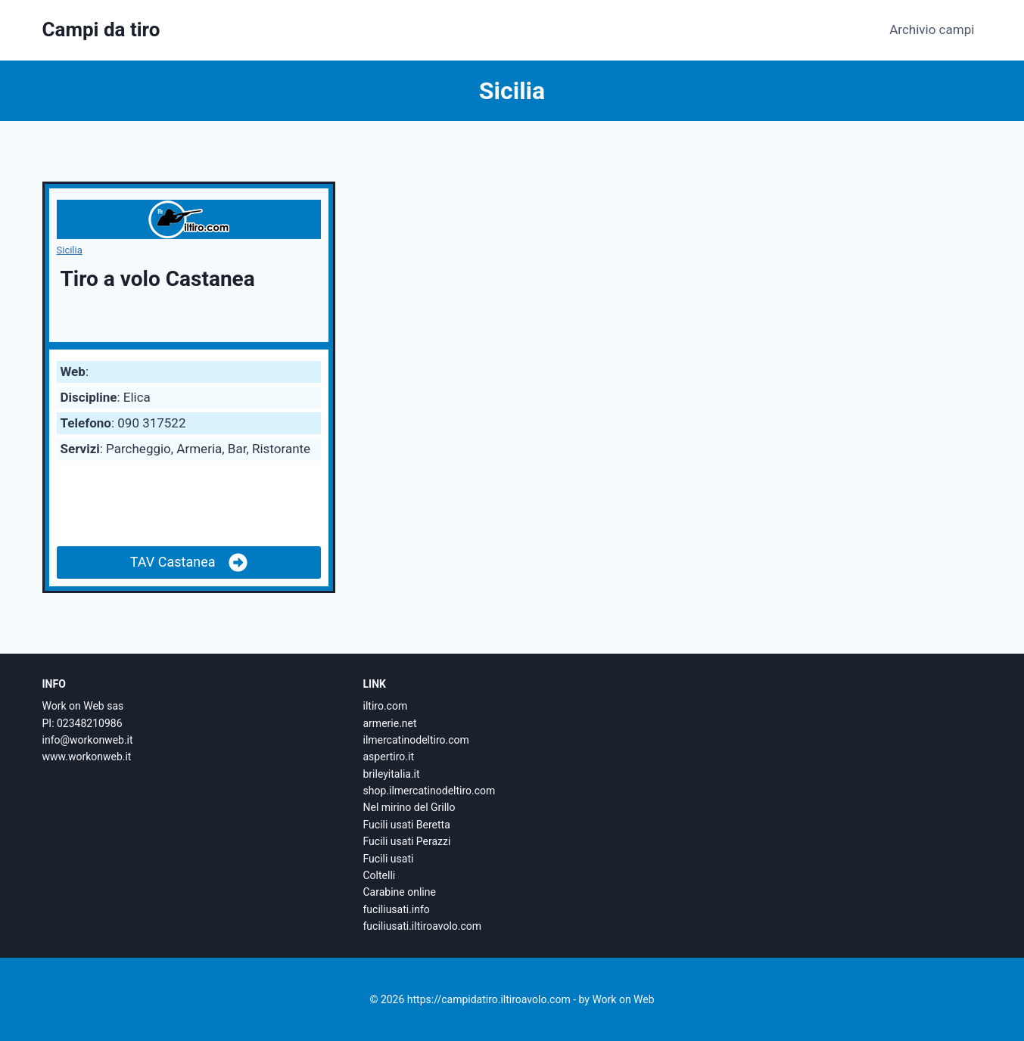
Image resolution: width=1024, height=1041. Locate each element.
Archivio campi (931, 29)
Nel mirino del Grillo (409, 807)
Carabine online (399, 892)
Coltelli (379, 875)
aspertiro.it (388, 756)
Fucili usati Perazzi (407, 841)
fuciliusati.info (396, 909)
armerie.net (390, 723)
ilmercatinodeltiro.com (416, 740)
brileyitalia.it (391, 774)
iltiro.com (385, 706)
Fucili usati (388, 859)
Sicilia (69, 250)
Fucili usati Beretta (406, 825)
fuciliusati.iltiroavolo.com (422, 926)
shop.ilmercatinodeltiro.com (429, 791)
